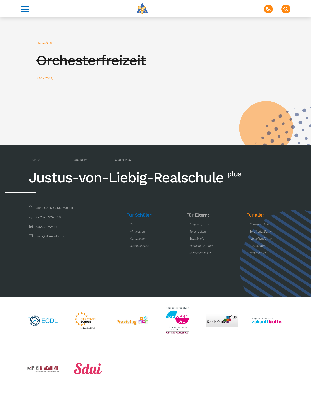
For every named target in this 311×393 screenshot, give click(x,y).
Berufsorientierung (261, 231)
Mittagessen (137, 231)
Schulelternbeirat (200, 253)
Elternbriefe (196, 238)
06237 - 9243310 (48, 217)
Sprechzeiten (197, 231)
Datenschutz (123, 159)
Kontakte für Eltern (201, 245)
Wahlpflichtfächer (261, 238)
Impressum (80, 159)
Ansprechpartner (200, 224)
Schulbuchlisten (139, 245)
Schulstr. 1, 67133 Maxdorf (55, 207)
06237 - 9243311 (48, 226)
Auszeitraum (257, 245)
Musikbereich (258, 253)
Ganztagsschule (259, 224)
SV (131, 224)
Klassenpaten (138, 238)
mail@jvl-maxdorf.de (50, 236)
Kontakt (36, 159)
